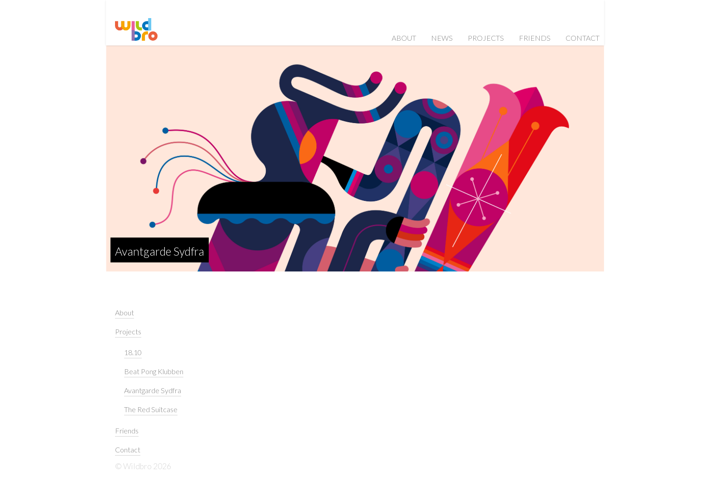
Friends (535, 37)
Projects (486, 37)
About (404, 37)
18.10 (133, 352)
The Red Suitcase (151, 409)
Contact (583, 37)
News (442, 37)
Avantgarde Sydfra (159, 251)
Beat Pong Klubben (153, 371)
